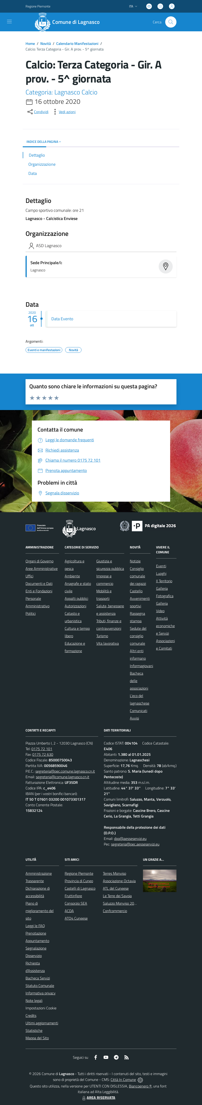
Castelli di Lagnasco (80, 888)
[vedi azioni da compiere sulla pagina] (63, 111)
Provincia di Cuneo (79, 881)
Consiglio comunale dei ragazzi (138, 576)
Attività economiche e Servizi (165, 625)
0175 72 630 (42, 754)
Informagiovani (141, 666)
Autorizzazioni (75, 606)
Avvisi (134, 718)
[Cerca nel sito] (170, 22)
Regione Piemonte (79, 873)
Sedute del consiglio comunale (138, 636)
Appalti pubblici (76, 598)
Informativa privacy (41, 993)
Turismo (102, 636)
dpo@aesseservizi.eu (130, 838)
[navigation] (9, 21)
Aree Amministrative (42, 568)
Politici (31, 613)
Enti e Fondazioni (39, 591)
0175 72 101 (41, 749)
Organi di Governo (39, 561)
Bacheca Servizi (38, 978)
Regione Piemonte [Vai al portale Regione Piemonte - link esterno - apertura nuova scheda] (38, 6)
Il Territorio (164, 581)
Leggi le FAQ (35, 926)
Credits (31, 1015)
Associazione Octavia (119, 881)
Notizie (135, 561)
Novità (45, 43)
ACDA (69, 911)
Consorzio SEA (76, 903)
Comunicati (138, 710)
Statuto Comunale (40, 985)
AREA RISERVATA (98, 1097)
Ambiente (72, 576)
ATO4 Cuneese (76, 918)
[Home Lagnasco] (69, 22)
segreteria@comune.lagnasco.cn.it (62, 777)
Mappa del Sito (37, 1038)
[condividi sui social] (37, 111)
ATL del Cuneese (116, 888)
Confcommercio (115, 911)
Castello (136, 591)
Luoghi (161, 573)
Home (30, 43)
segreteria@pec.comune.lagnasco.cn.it (65, 771)
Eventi (161, 566)
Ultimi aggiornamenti (42, 1023)
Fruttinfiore (73, 896)
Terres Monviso (114, 873)
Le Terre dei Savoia (117, 896)
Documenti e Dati (39, 583)
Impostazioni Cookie (41, 1008)
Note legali (34, 1000)
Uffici (29, 576)
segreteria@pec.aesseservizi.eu (135, 844)
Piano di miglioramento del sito (40, 910)
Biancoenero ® (140, 1086)
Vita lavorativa (107, 643)
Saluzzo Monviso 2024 (120, 903)
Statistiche (34, 1030)
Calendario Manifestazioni (77, 43)
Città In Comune (123, 1079)
